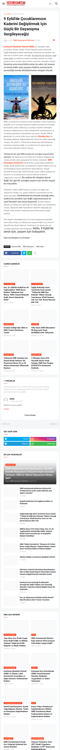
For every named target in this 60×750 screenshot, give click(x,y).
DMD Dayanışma (28, 246)
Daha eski (53, 424)
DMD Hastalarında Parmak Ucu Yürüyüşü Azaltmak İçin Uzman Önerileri (15, 744)
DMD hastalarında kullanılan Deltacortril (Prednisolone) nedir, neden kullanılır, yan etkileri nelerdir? (36, 490)
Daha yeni (6, 424)
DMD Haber (40, 246)
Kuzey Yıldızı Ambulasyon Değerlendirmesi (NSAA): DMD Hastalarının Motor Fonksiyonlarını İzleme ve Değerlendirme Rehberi (42, 711)
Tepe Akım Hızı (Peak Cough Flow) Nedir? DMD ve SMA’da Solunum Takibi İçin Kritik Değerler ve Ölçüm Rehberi (15, 642)
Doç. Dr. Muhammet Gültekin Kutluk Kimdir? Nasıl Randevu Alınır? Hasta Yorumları (37, 599)
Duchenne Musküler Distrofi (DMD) (19, 47)
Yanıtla (6, 409)
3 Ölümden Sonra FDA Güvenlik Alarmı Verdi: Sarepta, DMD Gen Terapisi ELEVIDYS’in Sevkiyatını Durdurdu (42, 363)
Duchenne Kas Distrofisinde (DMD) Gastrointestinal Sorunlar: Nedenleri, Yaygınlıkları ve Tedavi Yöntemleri (42, 676)
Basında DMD (18, 14)
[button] (3, 4)
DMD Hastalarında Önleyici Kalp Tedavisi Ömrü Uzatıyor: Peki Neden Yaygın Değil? (43, 640)
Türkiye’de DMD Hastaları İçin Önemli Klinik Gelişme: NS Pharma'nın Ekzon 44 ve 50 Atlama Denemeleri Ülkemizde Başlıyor (16, 363)
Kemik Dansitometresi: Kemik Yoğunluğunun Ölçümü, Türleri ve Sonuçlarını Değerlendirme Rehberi (16, 710)
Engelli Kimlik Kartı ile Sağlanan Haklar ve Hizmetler (36, 502)
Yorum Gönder (30, 415)
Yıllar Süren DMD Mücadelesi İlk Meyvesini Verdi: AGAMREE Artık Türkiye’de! (43, 330)
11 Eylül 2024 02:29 (16, 401)
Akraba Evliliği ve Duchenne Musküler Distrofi (37, 557)
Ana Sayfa (8, 14)
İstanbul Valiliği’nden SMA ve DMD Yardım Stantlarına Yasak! (16, 330)
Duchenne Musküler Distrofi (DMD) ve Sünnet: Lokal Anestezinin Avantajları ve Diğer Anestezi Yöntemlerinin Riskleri (16, 676)
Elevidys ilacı (44, 136)
